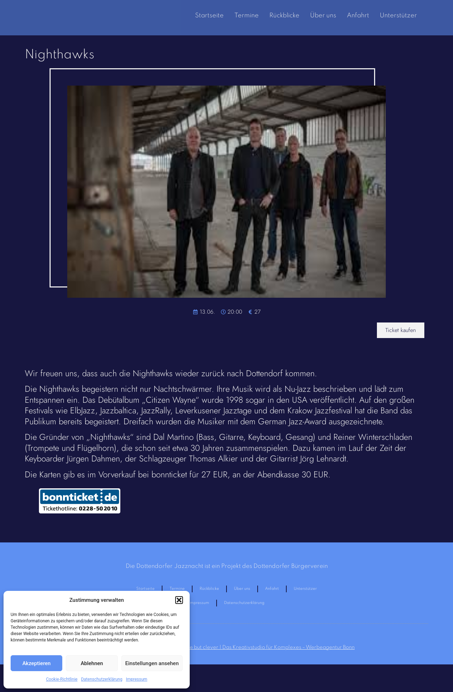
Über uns (323, 15)
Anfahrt (358, 15)
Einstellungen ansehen (152, 663)
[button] (179, 600)
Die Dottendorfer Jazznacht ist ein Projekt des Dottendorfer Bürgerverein (227, 566)
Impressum (136, 679)
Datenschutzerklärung (101, 679)
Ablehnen (92, 663)
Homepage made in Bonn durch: (226, 652)
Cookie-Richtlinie (62, 679)
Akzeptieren (36, 663)
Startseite (209, 15)
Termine (246, 15)
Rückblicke (284, 15)
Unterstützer (398, 15)
